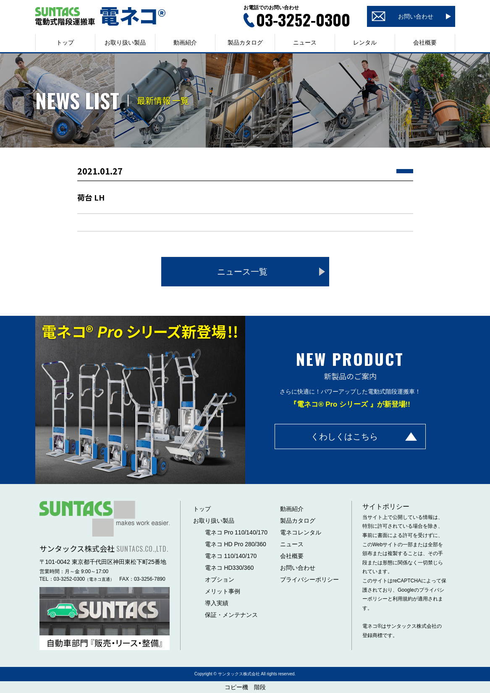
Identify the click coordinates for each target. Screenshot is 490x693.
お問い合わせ (297, 567)
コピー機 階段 (245, 687)
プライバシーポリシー (309, 579)
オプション (219, 579)
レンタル (365, 42)
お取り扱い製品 (213, 520)
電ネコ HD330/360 (229, 567)
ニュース (305, 42)
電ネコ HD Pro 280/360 (235, 544)
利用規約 (403, 599)
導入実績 (216, 603)
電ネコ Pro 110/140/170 (236, 532)
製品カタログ (245, 42)
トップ (65, 42)
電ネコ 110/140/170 (231, 556)
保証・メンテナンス (231, 614)
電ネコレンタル (300, 532)
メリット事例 (222, 591)
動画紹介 (185, 42)
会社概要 (425, 42)
